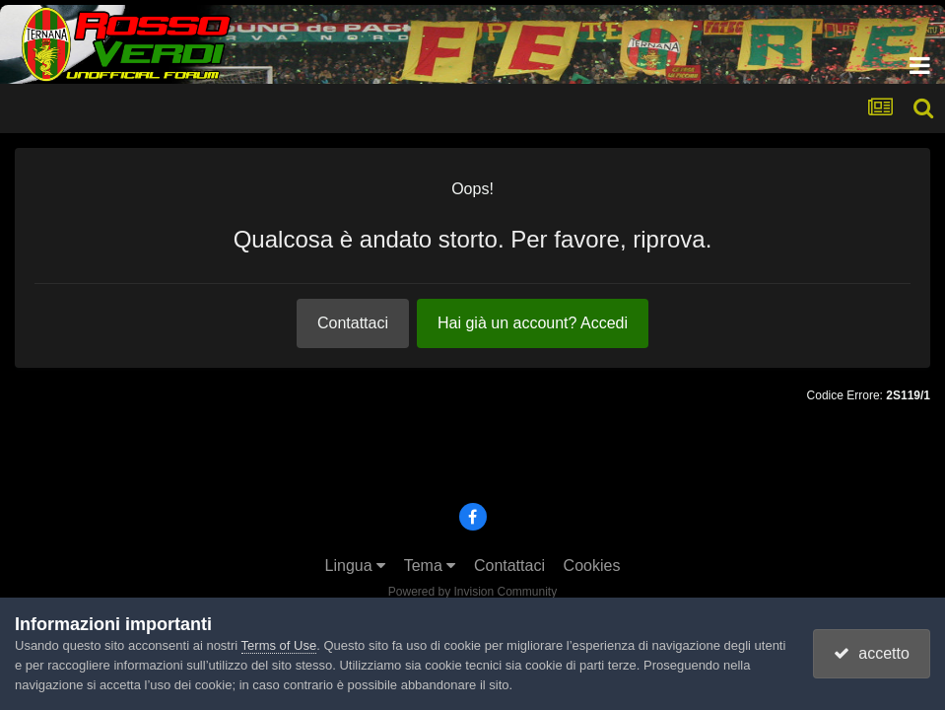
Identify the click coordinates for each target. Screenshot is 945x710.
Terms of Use (279, 645)
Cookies (592, 565)
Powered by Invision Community (472, 592)
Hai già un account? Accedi (533, 323)
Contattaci (352, 323)
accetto (871, 653)
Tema (430, 565)
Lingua (355, 565)
